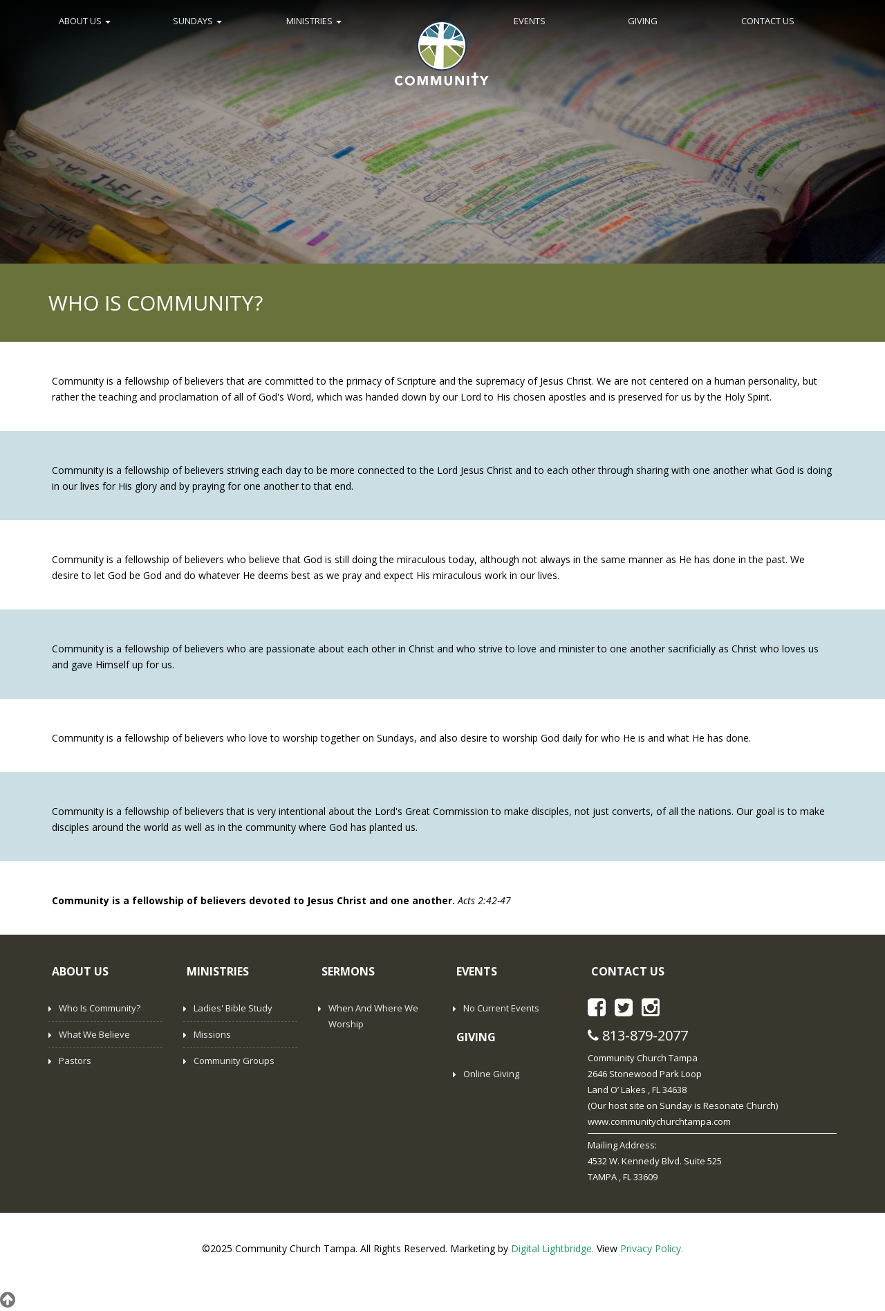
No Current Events (501, 1008)
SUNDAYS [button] (197, 21)
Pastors (75, 1060)
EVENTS (530, 21)
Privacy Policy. (651, 1248)
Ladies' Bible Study (233, 1008)
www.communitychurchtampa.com (659, 1121)
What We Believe (94, 1034)
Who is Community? (99, 1008)
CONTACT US (767, 21)
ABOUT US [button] (85, 21)
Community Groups (234, 1060)
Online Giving (491, 1073)
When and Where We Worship (373, 1016)
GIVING (643, 21)
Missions (212, 1034)
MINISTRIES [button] (314, 21)
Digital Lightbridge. (552, 1248)
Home (442, 52)
